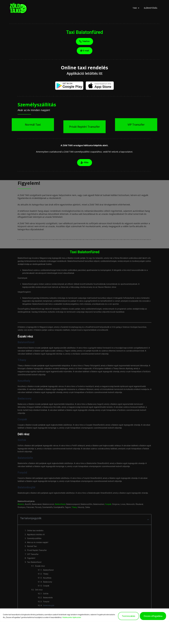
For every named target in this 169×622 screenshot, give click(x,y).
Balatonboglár (48, 605)
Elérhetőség (150, 8)
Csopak (108, 504)
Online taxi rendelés (35, 530)
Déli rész (39, 590)
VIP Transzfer (32, 554)
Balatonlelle (48, 598)
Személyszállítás (34, 538)
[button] (148, 519)
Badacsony (47, 582)
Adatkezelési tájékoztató (71, 617)
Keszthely (47, 578)
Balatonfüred (60, 504)
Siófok (45, 594)
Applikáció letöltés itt (36, 534)
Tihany (74, 507)
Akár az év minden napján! (37, 542)
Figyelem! (31, 558)
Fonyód (46, 601)
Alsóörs (21, 504)
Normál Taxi (32, 546)
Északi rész (40, 566)
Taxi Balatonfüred (34, 562)
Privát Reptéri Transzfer (37, 550)
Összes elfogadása (153, 616)
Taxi (136, 8)
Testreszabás (128, 616)
